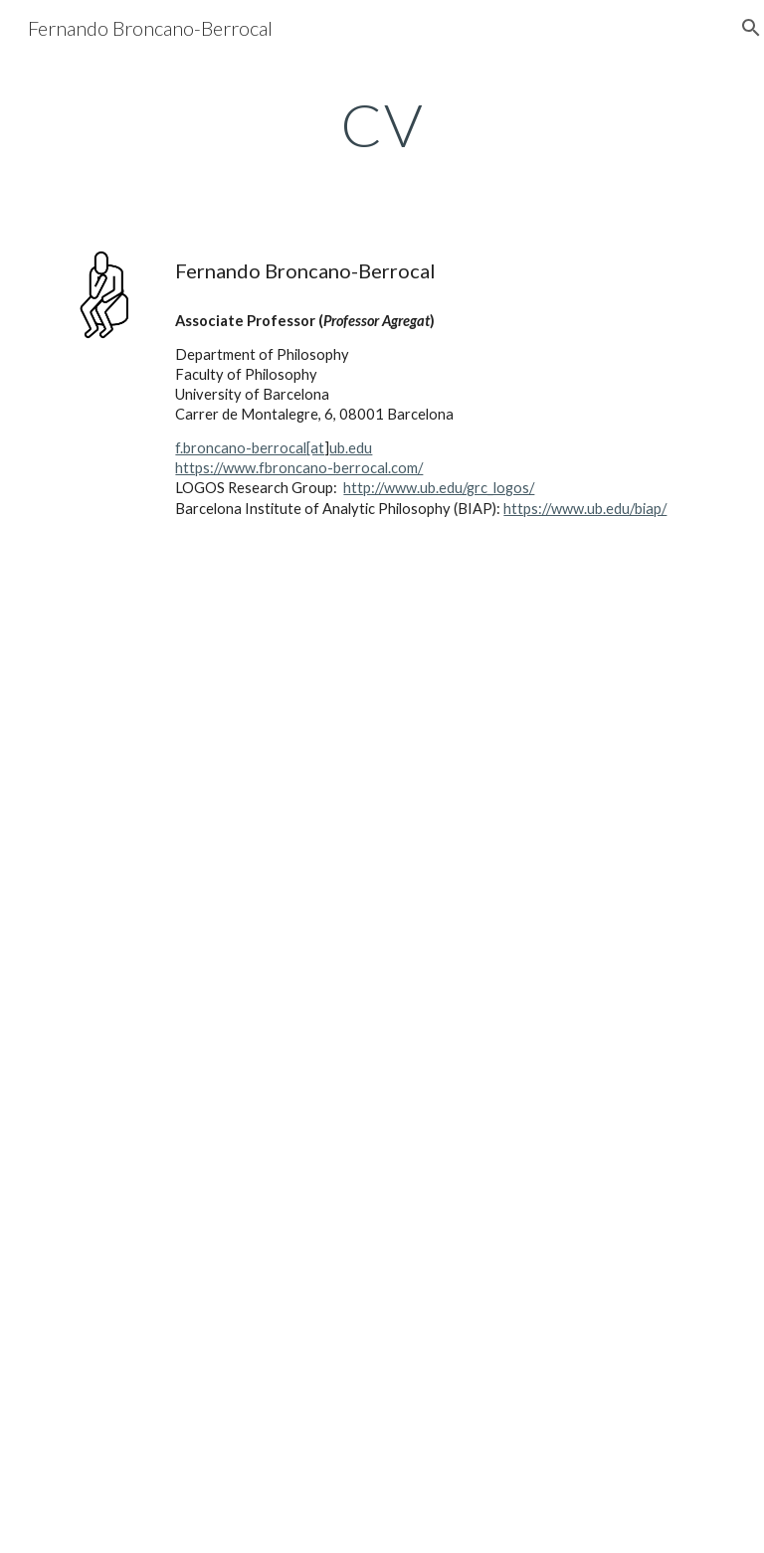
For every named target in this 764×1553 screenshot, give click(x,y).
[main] (381, 124)
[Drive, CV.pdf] (381, 1055)
